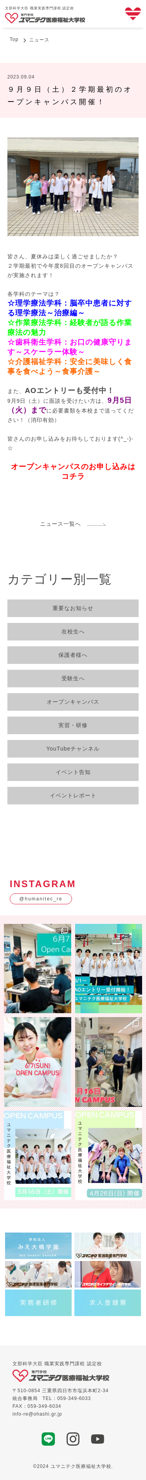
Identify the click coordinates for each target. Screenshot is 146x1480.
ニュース (39, 40)
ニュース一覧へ (73, 524)
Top (14, 39)
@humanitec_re (41, 899)
